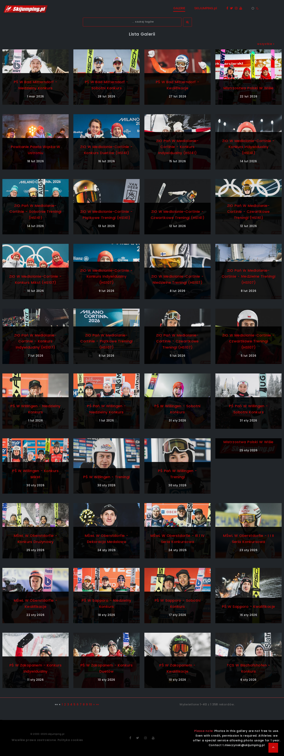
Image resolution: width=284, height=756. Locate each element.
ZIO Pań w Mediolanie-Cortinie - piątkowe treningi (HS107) (106, 341)
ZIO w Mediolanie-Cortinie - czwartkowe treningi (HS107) (248, 341)
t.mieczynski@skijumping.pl (243, 745)
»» (97, 704)
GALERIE (179, 8)
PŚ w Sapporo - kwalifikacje (248, 606)
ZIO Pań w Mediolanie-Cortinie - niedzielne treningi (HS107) (249, 276)
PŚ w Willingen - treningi (106, 476)
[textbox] (132, 22)
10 (90, 704)
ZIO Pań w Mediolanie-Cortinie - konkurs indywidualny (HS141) (177, 147)
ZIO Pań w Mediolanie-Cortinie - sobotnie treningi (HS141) (35, 211)
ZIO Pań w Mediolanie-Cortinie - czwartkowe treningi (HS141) (248, 211)
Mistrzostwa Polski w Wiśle (248, 88)
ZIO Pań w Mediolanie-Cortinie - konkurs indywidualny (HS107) (35, 341)
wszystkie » (266, 44)
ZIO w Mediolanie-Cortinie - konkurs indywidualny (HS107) (106, 276)
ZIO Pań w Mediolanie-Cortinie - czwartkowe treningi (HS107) (177, 341)
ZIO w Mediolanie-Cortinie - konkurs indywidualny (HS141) (248, 147)
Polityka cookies (70, 740)
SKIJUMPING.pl (205, 8)
